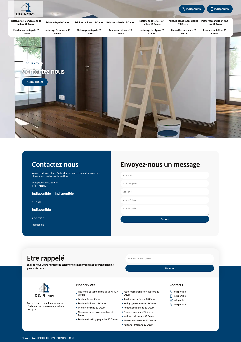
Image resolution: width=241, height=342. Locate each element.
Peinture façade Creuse (57, 22)
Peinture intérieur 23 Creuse (89, 22)
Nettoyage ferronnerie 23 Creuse (57, 32)
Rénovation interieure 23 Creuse (183, 32)
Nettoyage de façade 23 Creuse (89, 32)
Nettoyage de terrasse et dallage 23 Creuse (151, 22)
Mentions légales (65, 337)
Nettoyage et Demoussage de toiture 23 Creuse (26, 22)
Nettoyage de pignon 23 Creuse (152, 32)
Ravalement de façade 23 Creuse (26, 32)
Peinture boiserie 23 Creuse (120, 22)
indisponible (192, 9)
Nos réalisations (35, 81)
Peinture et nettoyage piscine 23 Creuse (183, 22)
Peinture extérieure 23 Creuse (120, 32)
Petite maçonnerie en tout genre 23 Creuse (214, 22)
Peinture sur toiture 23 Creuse (214, 32)
